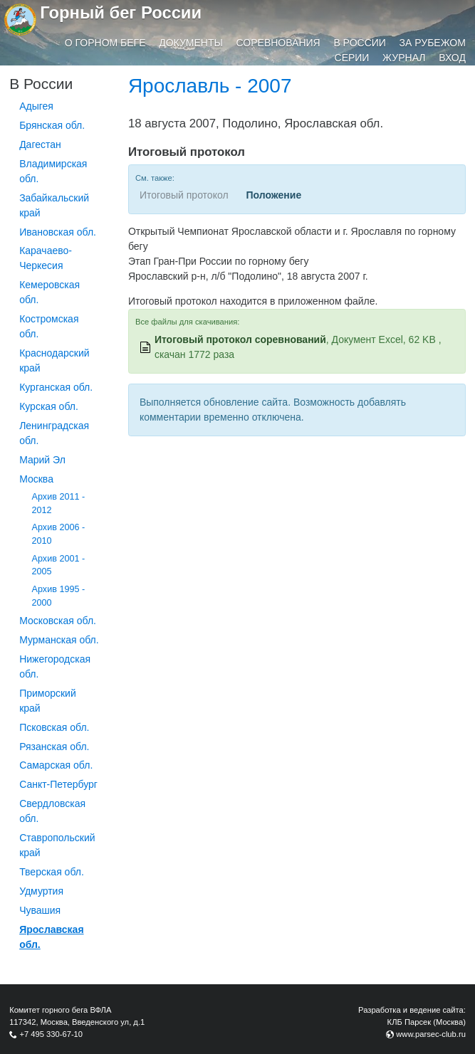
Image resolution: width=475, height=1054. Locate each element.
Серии (352, 57)
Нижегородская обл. (54, 666)
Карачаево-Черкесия (45, 258)
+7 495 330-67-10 (51, 1034)
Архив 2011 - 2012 (58, 503)
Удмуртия (41, 891)
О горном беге (105, 42)
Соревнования (278, 42)
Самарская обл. (56, 765)
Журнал (403, 57)
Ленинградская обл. (54, 433)
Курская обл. (48, 406)
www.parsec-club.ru (431, 1034)
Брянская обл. (52, 125)
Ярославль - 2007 (210, 86)
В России (359, 42)
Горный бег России (121, 12)
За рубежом (433, 42)
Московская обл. (57, 620)
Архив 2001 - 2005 (58, 565)
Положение (273, 195)
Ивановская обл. (57, 232)
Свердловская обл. (52, 811)
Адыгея (36, 106)
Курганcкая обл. (56, 387)
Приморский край (47, 700)
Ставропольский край (57, 845)
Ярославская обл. (51, 937)
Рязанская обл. (54, 746)
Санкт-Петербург (58, 784)
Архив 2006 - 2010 (58, 534)
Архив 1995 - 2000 (58, 596)
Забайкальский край (54, 205)
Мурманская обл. (59, 639)
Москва (36, 479)
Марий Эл (42, 459)
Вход (452, 57)
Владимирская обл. (53, 171)
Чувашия (40, 910)
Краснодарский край (54, 360)
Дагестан (40, 144)
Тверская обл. (51, 872)
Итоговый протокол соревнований (240, 339)
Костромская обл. (48, 326)
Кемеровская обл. (49, 292)
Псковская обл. (54, 727)
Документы (191, 42)
